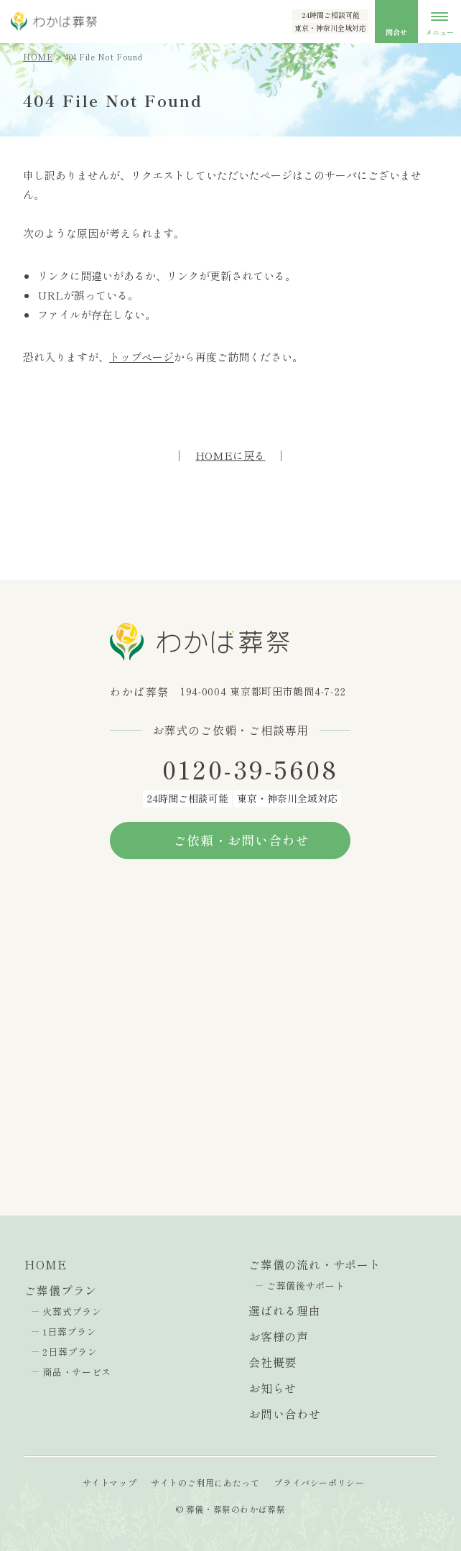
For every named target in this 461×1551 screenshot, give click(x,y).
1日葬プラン (69, 1331)
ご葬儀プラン (60, 1290)
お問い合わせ (284, 1413)
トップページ (141, 356)
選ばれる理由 (284, 1310)
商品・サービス (76, 1372)
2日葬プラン (69, 1351)
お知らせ (272, 1388)
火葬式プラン (71, 1311)
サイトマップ (110, 1482)
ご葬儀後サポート (305, 1285)
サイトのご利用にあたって (205, 1482)
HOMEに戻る (230, 455)
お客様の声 (278, 1336)
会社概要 (272, 1362)
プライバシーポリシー (319, 1482)
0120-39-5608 (250, 769)
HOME (37, 56)
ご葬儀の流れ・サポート (314, 1264)
